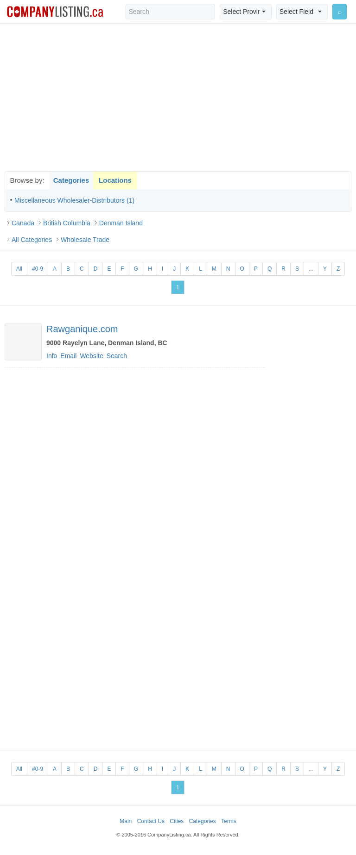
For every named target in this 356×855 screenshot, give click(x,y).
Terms (228, 821)
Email (68, 355)
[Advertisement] (178, 97)
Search (117, 355)
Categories (71, 180)
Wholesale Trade (85, 239)
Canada (23, 223)
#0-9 (37, 269)
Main (126, 821)
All (19, 269)
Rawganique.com (82, 329)
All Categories (32, 239)
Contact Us (151, 821)
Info (51, 355)
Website (91, 355)
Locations (115, 180)
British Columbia (66, 223)
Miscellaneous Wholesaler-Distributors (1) (74, 200)
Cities (177, 821)
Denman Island (121, 223)
